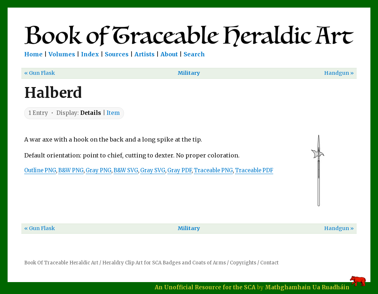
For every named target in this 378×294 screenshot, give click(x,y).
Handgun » (339, 73)
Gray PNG (98, 170)
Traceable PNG (213, 170)
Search (194, 54)
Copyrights (243, 263)
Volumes (61, 54)
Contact (269, 263)
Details (90, 112)
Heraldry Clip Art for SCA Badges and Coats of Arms (164, 263)
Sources (117, 54)
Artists (144, 54)
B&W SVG (125, 170)
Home (33, 54)
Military (189, 73)
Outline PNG (40, 170)
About (169, 54)
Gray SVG (152, 170)
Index (90, 54)
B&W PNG (70, 170)
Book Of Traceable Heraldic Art (61, 263)
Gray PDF (179, 170)
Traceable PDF (254, 170)
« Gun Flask (39, 73)
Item (113, 112)
